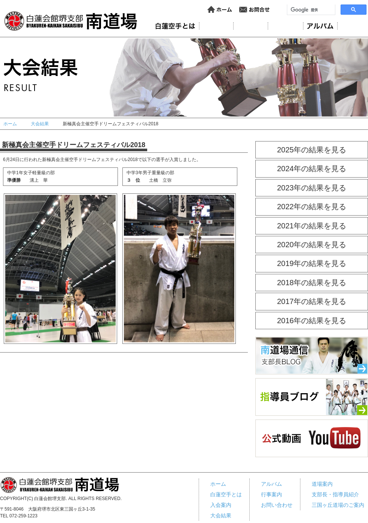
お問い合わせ (254, 10)
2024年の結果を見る (312, 168)
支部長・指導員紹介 (335, 494)
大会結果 (285, 26)
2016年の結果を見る (312, 320)
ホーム (220, 10)
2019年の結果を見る (312, 263)
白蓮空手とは (226, 494)
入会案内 (250, 26)
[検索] (310, 9)
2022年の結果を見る (312, 206)
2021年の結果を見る (312, 226)
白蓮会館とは (175, 26)
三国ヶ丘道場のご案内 (338, 505)
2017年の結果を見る (312, 301)
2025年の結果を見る (312, 150)
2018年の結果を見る (312, 282)
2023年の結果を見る (312, 188)
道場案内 (216, 26)
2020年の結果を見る (312, 244)
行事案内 (354, 26)
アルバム (320, 26)
